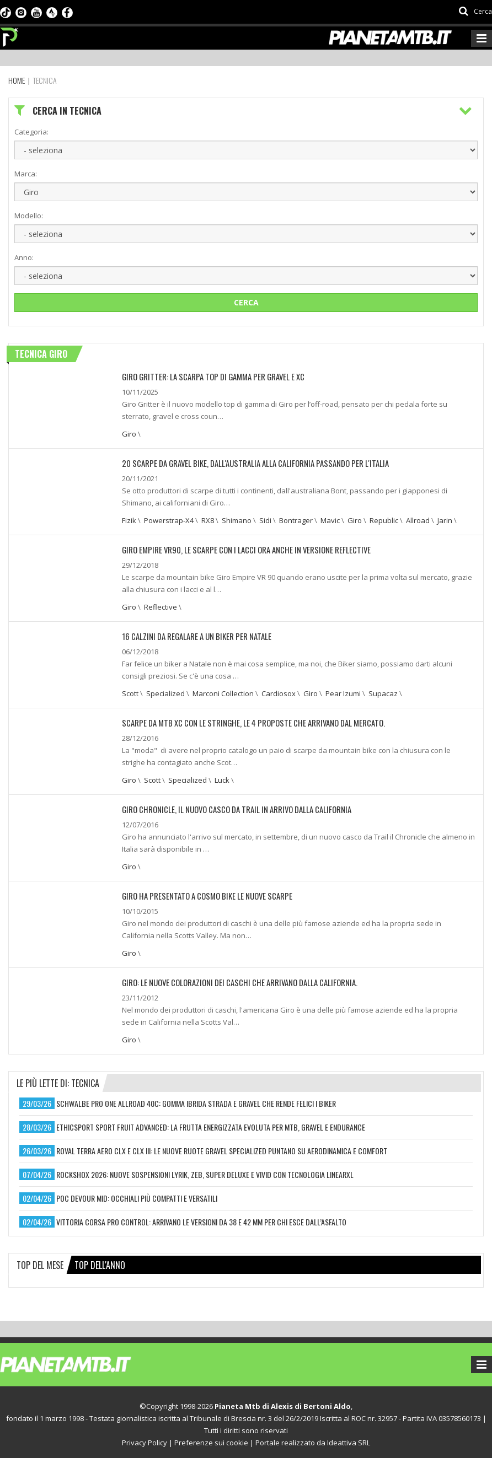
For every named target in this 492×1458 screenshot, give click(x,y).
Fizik (129, 519)
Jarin (444, 519)
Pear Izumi (343, 691)
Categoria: (31, 132)
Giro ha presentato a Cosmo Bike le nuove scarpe (203, 892)
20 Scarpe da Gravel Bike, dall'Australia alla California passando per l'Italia (249, 462)
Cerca (246, 302)
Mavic (330, 519)
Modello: (28, 215)
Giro (129, 433)
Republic (384, 519)
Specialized (165, 691)
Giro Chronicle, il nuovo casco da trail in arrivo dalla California (231, 806)
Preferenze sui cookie (211, 1438)
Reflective (160, 605)
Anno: (24, 257)
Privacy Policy (144, 1438)
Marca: (25, 174)
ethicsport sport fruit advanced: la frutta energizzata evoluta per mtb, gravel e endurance (210, 1122)
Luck (222, 777)
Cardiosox (278, 691)
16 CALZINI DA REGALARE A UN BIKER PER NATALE (193, 634)
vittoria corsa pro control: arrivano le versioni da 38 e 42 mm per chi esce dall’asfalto (201, 1217)
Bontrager (296, 519)
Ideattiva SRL (348, 1438)
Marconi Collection (223, 691)
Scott (130, 691)
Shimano (237, 519)
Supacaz (383, 691)
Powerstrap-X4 (169, 519)
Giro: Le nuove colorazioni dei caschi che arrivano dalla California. (234, 978)
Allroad (418, 519)
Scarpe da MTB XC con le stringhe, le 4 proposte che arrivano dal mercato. (246, 720)
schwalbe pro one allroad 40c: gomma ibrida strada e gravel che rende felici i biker (196, 1099)
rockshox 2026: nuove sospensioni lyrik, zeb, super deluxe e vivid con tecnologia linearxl (205, 1170)
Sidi (265, 519)
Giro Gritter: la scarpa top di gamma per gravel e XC (208, 376)
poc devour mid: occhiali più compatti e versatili (136, 1193)
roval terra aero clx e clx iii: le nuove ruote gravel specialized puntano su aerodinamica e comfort (221, 1146)
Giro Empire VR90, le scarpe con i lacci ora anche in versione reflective (239, 548)
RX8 (207, 519)
